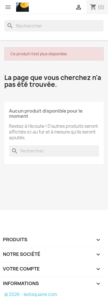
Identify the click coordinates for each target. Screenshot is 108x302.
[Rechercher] (54, 26)
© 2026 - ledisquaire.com (30, 294)
